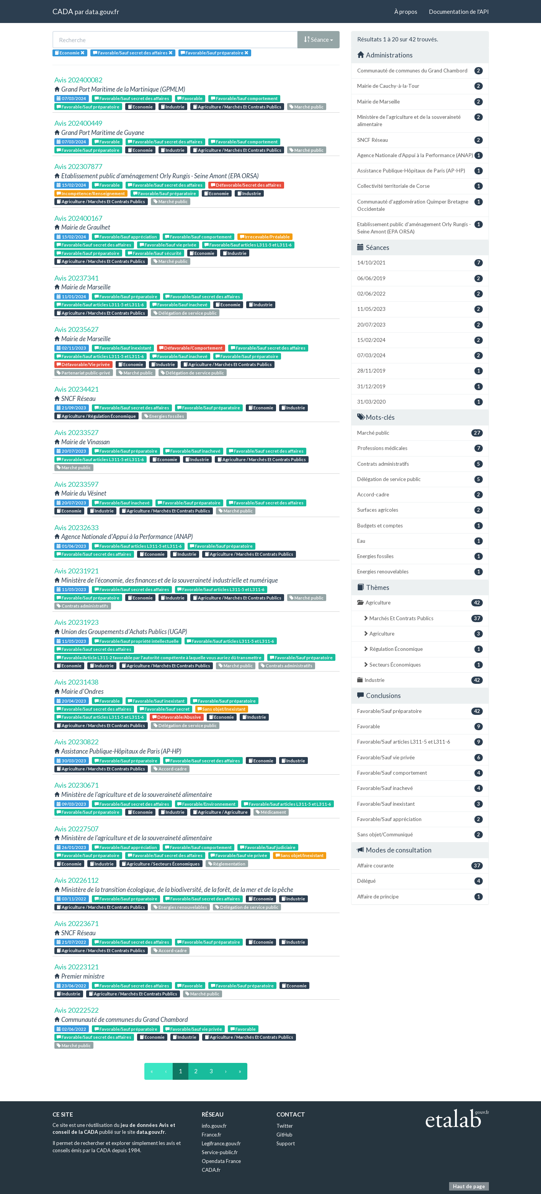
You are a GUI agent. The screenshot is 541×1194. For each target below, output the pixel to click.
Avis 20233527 (76, 432)
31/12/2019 (420, 386)
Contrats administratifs (82, 605)
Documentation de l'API (459, 11)
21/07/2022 (71, 941)
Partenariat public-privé (83, 372)
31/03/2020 (420, 402)
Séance (318, 39)
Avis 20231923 (76, 622)
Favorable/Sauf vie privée (168, 244)
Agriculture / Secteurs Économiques (161, 863)
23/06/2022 (71, 985)
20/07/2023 (71, 450)
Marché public (306, 106)
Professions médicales (420, 448)
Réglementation (226, 863)
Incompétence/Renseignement (91, 193)
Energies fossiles (164, 416)
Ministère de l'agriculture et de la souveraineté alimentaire (420, 120)
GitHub (284, 1135)
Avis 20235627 (76, 329)
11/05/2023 (71, 589)
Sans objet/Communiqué (420, 834)
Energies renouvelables (180, 907)
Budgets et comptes (420, 525)
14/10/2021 (420, 262)
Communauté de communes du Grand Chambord (420, 70)
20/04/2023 (71, 700)
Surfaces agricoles (420, 510)
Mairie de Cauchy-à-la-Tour (420, 86)
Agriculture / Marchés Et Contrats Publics (237, 106)
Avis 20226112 (76, 880)
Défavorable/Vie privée (83, 364)
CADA (62, 11)
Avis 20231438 (76, 682)
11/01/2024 (71, 296)
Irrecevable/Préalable (265, 236)
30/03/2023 (71, 760)
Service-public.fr (220, 1152)
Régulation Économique (423, 649)
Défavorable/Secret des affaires (246, 184)
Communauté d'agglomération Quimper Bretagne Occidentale (420, 205)
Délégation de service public (185, 312)
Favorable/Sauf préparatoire (88, 106)
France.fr (211, 1135)
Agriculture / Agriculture (220, 812)
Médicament (271, 812)
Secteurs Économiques (423, 664)
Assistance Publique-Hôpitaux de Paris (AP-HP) (420, 170)
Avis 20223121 (76, 966)
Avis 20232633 (76, 527)
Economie (140, 106)
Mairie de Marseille (420, 101)
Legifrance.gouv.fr (221, 1143)
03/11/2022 (71, 898)
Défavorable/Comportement (190, 347)
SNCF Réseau (420, 140)
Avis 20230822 (76, 741)
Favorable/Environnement (206, 803)
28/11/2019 (420, 370)
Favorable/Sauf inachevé (180, 304)
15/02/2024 (71, 184)
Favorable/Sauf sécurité (154, 253)
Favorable (190, 98)
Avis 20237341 (76, 278)
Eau (420, 541)
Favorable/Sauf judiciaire (268, 847)
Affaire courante (420, 865)
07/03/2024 (71, 98)
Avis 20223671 (76, 923)
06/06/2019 (420, 278)
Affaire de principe (420, 896)
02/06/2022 (71, 1028)
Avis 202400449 (78, 123)
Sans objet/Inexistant (221, 708)
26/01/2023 (71, 847)
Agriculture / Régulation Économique (96, 416)
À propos (405, 11)
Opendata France (221, 1161)
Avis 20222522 (76, 1010)
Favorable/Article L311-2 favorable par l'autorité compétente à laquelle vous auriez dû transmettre (159, 657)
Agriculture (420, 602)
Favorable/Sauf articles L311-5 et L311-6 (248, 244)
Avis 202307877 (78, 166)
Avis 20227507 (76, 828)
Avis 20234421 (76, 389)
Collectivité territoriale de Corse (420, 186)
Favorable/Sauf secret (165, 708)
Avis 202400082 (78, 80)
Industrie (173, 106)
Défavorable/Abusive (176, 716)
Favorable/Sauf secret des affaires (132, 98)
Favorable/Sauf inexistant (123, 347)
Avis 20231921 (76, 571)
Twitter (284, 1126)
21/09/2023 (71, 407)
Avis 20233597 (76, 484)
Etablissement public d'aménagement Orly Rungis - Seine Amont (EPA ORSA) (420, 228)
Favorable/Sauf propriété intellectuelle (137, 641)
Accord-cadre (170, 768)
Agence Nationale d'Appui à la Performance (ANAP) (420, 155)
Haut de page (469, 1186)
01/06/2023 (71, 546)
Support (285, 1143)
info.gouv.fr (214, 1126)
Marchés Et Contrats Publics (423, 618)
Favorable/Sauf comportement (244, 98)
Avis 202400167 (78, 218)
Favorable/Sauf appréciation (126, 236)
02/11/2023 (71, 347)
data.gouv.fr (102, 11)
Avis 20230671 (76, 785)
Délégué (420, 881)
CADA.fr (211, 1170)
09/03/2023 (71, 803)
